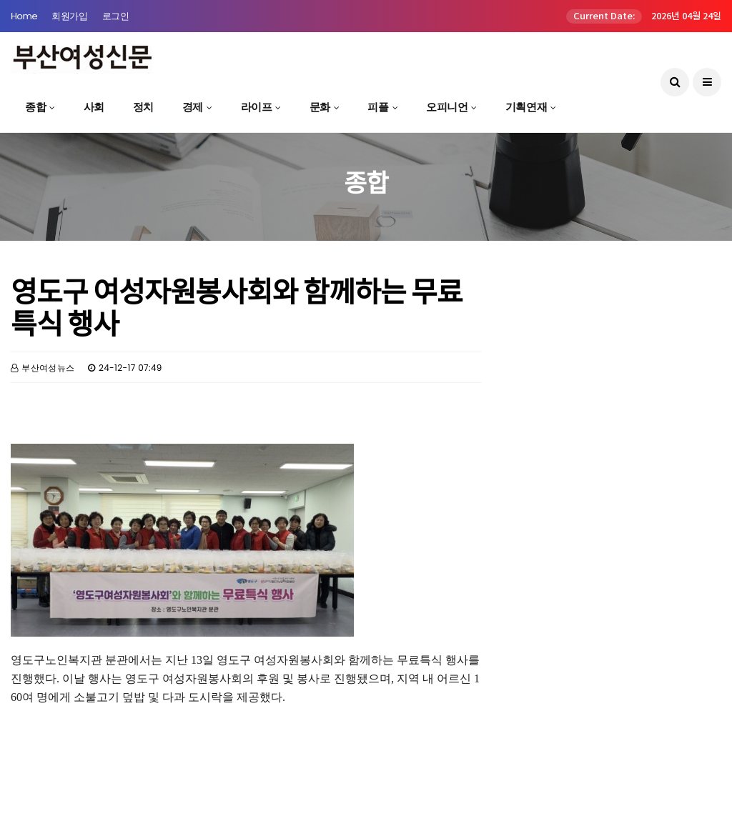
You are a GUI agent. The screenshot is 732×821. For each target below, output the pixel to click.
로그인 (115, 16)
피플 (377, 106)
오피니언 (447, 106)
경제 (192, 106)
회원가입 (69, 16)
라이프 (256, 106)
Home (24, 16)
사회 (94, 106)
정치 (143, 106)
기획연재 (526, 106)
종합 (35, 106)
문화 (320, 106)
